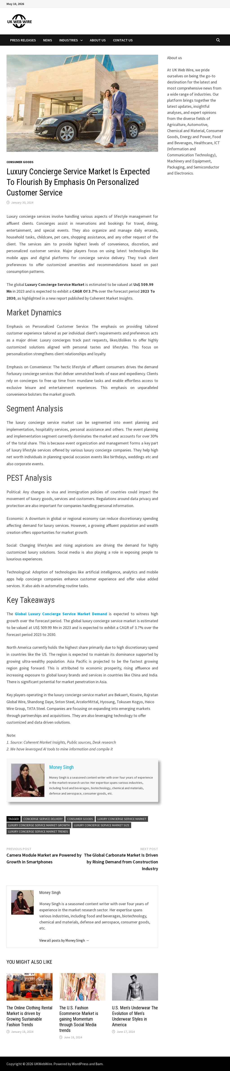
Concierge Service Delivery (43, 819)
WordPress (80, 1064)
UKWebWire (43, 1064)
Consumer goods (20, 162)
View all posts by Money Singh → (64, 940)
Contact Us (123, 40)
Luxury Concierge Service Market (121, 819)
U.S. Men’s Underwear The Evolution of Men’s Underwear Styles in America (135, 1016)
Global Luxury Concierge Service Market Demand (61, 613)
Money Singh (61, 767)
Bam (99, 1064)
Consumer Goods (80, 819)
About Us (98, 40)
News (47, 40)
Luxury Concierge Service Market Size (101, 825)
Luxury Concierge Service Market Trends (38, 831)
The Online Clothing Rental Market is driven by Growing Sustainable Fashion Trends (29, 1016)
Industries (68, 40)
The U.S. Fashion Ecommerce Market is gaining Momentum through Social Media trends (78, 1019)
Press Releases (23, 40)
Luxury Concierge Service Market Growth (39, 825)
